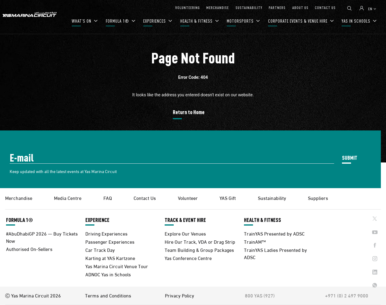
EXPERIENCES (155, 21)
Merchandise (18, 197)
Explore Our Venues (185, 233)
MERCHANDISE (217, 7)
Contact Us (145, 197)
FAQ (107, 197)
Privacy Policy (179, 295)
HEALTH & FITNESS (197, 21)
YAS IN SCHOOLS (357, 21)
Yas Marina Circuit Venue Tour (116, 265)
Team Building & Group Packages (199, 249)
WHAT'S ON (82, 21)
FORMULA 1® (118, 21)
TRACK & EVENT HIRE (185, 220)
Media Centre (67, 197)
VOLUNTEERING (187, 7)
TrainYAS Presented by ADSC (274, 233)
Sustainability (272, 197)
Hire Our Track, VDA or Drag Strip (200, 241)
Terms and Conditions (108, 295)
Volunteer (188, 197)
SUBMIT (349, 157)
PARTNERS (277, 7)
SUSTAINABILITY (249, 7)
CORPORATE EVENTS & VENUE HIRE (298, 21)
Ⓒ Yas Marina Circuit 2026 (33, 295)
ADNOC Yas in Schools (108, 274)
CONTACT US (325, 7)
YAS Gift (228, 197)
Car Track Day (100, 249)
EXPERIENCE (97, 220)
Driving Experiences (106, 233)
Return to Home (188, 111)
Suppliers (318, 197)
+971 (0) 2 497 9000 (346, 295)
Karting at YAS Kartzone (110, 257)
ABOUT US (300, 7)
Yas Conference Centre (188, 257)
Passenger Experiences (109, 241)
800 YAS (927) (260, 295)
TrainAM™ (255, 241)
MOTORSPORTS (241, 21)
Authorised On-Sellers (29, 248)
